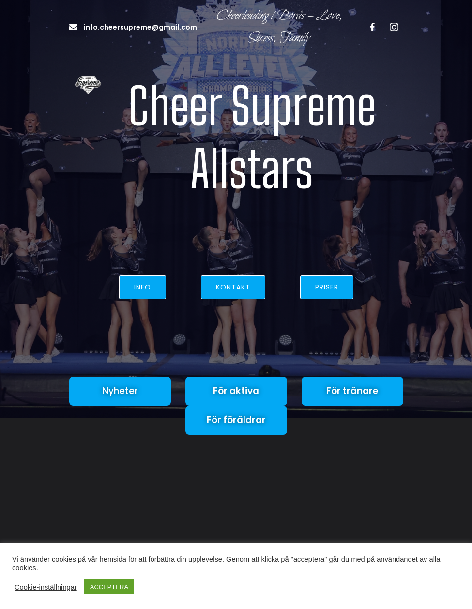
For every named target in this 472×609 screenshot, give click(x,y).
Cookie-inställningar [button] (46, 587)
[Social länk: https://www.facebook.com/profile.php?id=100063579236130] (370, 27)
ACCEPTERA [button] (109, 587)
